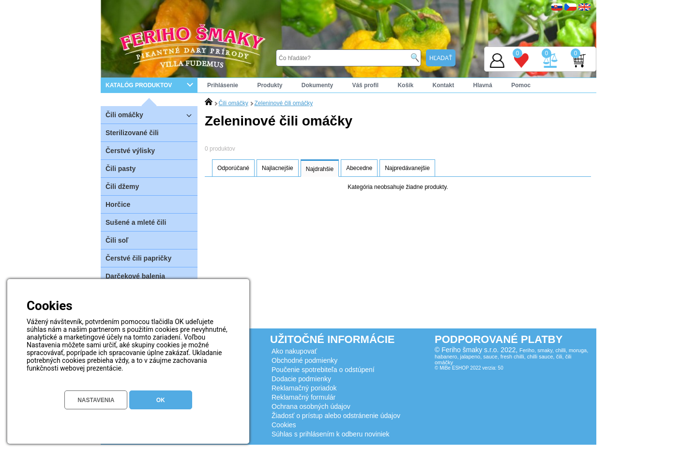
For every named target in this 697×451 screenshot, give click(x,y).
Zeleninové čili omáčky (283, 103)
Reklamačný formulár (303, 397)
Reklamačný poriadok (304, 388)
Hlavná (482, 85)
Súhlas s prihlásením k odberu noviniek (331, 434)
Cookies (284, 425)
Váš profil (365, 85)
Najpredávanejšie (407, 168)
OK (160, 400)
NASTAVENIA (95, 400)
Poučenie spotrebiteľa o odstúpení (323, 369)
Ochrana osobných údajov (311, 406)
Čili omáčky (151, 114)
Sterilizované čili (132, 133)
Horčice (118, 204)
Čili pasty (121, 168)
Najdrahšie (319, 169)
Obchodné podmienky (304, 360)
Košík (405, 85)
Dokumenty (317, 85)
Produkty (269, 85)
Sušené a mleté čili (136, 222)
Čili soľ (117, 240)
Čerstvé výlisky (130, 151)
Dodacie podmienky (301, 379)
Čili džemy (122, 186)
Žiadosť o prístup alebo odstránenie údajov (336, 416)
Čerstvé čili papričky (138, 258)
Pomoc (520, 85)
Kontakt (443, 85)
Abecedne (359, 168)
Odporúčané (233, 168)
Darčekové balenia (135, 276)
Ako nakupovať (294, 351)
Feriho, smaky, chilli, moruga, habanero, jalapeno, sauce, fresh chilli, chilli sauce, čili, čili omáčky (511, 356)
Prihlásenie (222, 85)
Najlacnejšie (277, 168)
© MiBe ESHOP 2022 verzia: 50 (469, 368)
